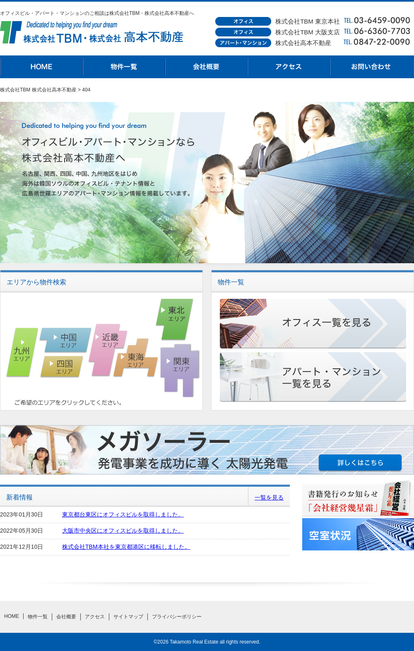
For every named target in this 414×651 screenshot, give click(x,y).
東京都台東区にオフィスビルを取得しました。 (123, 514)
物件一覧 (124, 66)
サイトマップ (128, 617)
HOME (41, 66)
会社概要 (207, 66)
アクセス (289, 66)
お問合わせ (372, 66)
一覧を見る (269, 497)
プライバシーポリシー (177, 617)
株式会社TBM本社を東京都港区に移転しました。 (126, 546)
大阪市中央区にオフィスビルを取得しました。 (123, 530)
